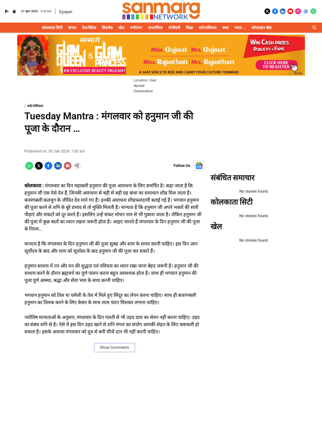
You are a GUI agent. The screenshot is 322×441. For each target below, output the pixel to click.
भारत (238, 27)
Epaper (66, 11)
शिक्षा (189, 27)
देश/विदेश (89, 27)
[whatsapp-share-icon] (29, 168)
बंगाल (72, 27)
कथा (225, 27)
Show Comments (114, 347)
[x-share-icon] (39, 168)
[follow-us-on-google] (199, 166)
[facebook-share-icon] (48, 168)
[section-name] (114, 106)
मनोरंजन (136, 27)
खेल (121, 27)
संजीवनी (174, 27)
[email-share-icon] (67, 168)
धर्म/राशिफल (208, 27)
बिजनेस (107, 27)
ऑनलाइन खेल (261, 27)
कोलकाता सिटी (52, 27)
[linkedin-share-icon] (58, 168)
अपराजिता (155, 27)
